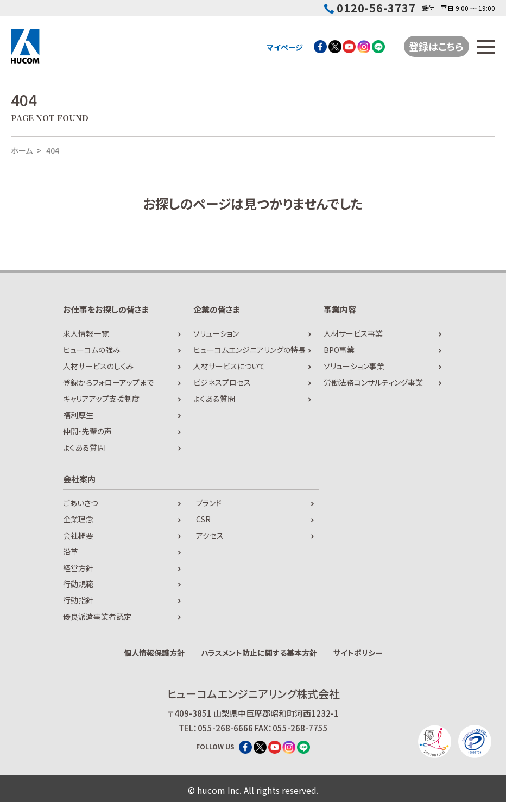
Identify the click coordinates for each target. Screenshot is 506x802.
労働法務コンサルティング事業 (373, 382)
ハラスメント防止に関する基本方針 (259, 652)
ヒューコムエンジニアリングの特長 (249, 349)
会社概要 (78, 535)
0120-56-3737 (370, 8)
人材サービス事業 (353, 333)
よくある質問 (84, 447)
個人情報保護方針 (154, 652)
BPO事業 (339, 349)
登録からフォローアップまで (108, 382)
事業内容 (340, 309)
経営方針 (78, 568)
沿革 (70, 551)
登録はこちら (437, 46)
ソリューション (216, 333)
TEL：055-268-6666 (216, 728)
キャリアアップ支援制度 (101, 398)
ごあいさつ (80, 502)
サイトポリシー (358, 652)
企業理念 (78, 519)
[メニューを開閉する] (486, 47)
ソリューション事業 (354, 366)
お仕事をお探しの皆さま (106, 309)
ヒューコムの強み (92, 349)
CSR (203, 519)
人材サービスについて (229, 366)
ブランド (209, 502)
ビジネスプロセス (222, 382)
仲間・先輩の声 (87, 431)
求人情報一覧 (86, 333)
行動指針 (78, 600)
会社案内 (79, 478)
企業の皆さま (217, 309)
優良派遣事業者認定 (97, 616)
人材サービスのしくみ (98, 366)
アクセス (210, 535)
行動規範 (78, 583)
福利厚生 (78, 414)
